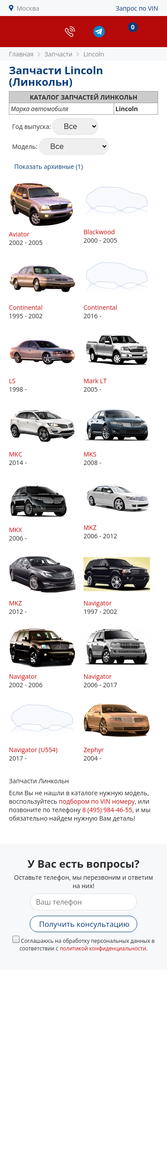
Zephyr (94, 749)
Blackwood (99, 232)
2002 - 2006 (46, 658)
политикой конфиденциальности (103, 948)
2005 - (121, 362)
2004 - (121, 731)
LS (12, 381)
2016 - (121, 289)
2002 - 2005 (46, 214)
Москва (28, 8)
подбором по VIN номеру (97, 801)
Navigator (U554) (33, 749)
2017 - (46, 731)
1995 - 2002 (46, 289)
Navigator (97, 603)
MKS (90, 454)
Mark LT (95, 381)
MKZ (90, 527)
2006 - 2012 (121, 509)
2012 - (46, 584)
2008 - (121, 435)
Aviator (19, 234)
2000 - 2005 (121, 213)
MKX (15, 529)
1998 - (46, 362)
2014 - (46, 435)
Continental (26, 307)
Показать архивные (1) (48, 166)
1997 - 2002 (121, 584)
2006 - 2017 (121, 658)
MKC (15, 454)
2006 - (46, 510)
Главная (21, 54)
